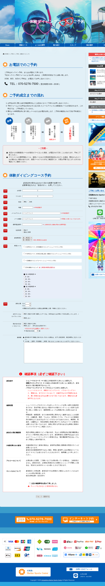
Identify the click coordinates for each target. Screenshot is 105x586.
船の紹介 (56, 45)
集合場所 (89, 45)
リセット (39, 500)
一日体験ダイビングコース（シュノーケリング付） (40, 260)
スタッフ (73, 45)
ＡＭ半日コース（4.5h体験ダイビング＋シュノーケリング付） (43, 247)
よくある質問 (40, 45)
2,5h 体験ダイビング (39, 267)
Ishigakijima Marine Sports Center (51, 584)
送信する (46, 500)
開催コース (23, 45)
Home (7, 45)
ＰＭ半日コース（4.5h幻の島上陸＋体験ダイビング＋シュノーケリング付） (47, 254)
